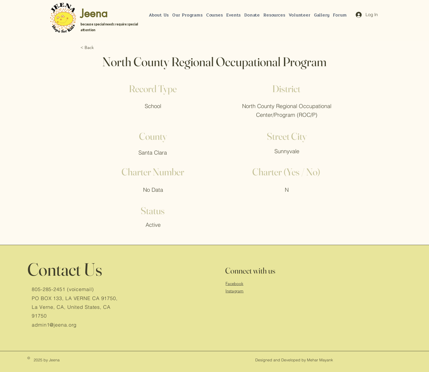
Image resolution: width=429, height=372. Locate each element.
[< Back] (98, 47)
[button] (252, 14)
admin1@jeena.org (54, 325)
